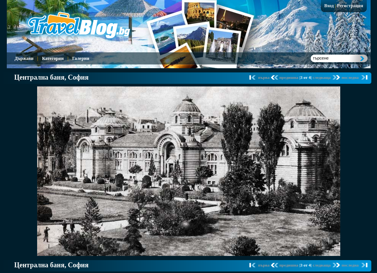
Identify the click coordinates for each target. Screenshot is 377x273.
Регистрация (350, 5)
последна (349, 77)
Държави (24, 58)
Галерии (80, 58)
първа (264, 77)
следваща (322, 77)
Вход (329, 5)
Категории (53, 58)
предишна (289, 77)
